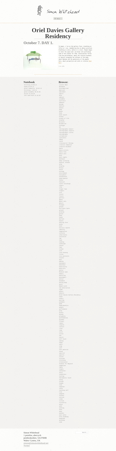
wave (60, 411)
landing (61, 242)
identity (62, 229)
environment (63, 173)
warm (60, 409)
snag (60, 346)
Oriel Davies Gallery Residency (69, 295)
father (61, 180)
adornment (62, 92)
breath (61, 116)
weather (61, 413)
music (61, 284)
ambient (61, 97)
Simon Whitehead (64, 12)
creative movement (65, 146)
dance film (62, 152)
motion (61, 279)
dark (60, 155)
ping (60, 310)
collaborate (63, 136)
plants (61, 312)
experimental (63, 178)
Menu (58, 18)
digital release (64, 162)
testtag (61, 376)
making (61, 261)
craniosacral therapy (66, 143)
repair (61, 323)
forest (61, 194)
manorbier (62, 265)
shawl (61, 342)
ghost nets (62, 201)
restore (61, 326)
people (61, 307)
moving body (63, 282)
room (60, 330)
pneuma (61, 314)
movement (62, 280)
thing (61, 379)
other (61, 296)
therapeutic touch (65, 377)
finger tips (63, 189)
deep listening (64, 160)
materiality (63, 266)
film (60, 187)
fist (60, 192)
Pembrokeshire (63, 305)
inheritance (63, 235)
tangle (61, 369)
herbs (61, 224)
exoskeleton (63, 176)
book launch (63, 115)
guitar (61, 213)
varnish (61, 397)
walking (61, 408)
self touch (62, 339)
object (61, 291)
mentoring (62, 275)
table (61, 367)
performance (63, 309)
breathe (61, 120)
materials (62, 268)
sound (61, 351)
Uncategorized (63, 88)
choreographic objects (66, 130)
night (61, 289)
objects (61, 293)
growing (61, 212)
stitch (61, 356)
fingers (61, 190)
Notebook (62, 86)
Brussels (62, 122)
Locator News (63, 84)
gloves (61, 206)
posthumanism (63, 317)
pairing (61, 300)
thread (61, 381)
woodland (62, 418)
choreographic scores (66, 132)
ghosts (61, 203)
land (60, 240)
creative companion (65, 144)
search (61, 337)
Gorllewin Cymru (64, 208)
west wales (62, 415)
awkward (61, 102)
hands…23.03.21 (29, 86)
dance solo (62, 153)
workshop (62, 420)
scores (61, 333)
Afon (60, 95)
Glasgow (61, 204)
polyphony (62, 316)
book (60, 113)
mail (60, 259)
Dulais (61, 167)
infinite (62, 233)
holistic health (64, 227)
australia (62, 100)
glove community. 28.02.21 (33, 88)
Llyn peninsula (64, 256)
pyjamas (61, 319)
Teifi (61, 372)
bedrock (61, 106)
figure (61, 185)
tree (60, 392)
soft (60, 348)
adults (61, 93)
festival (62, 182)
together (62, 386)
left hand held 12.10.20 (32, 95)
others (61, 298)
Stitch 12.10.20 (29, 93)
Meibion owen (63, 272)
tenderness (62, 374)
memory (61, 273)
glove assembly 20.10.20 (32, 92)
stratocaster (63, 362)
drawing (61, 166)
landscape (62, 243)
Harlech (61, 219)
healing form (63, 222)
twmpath (61, 393)
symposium (62, 365)
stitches (62, 358)
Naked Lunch (63, 286)
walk (60, 406)
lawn (60, 247)
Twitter (27, 445)
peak (60, 303)
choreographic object (66, 129)
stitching (62, 360)
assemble (62, 99)
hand (60, 215)
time (60, 385)
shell (61, 344)
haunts (61, 220)
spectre (61, 355)
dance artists (63, 150)
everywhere (62, 175)
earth (61, 169)
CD (60, 127)
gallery (61, 197)
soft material (63, 349)
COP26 (61, 139)
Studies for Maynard (66, 363)
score (61, 332)
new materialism (64, 288)
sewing (61, 340)
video (61, 399)
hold (60, 226)
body (60, 109)
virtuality (62, 402)
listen (61, 254)
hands (61, 217)
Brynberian (62, 123)
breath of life (64, 118)
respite (61, 325)
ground (61, 210)
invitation (62, 236)
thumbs (61, 383)
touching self (63, 390)
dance (61, 148)
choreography (63, 134)
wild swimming (63, 416)
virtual (61, 400)
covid (61, 141)
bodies (61, 107)
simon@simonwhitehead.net (36, 443)
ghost (61, 199)
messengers (62, 277)
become (61, 104)
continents (62, 137)
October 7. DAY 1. (38, 43)
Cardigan (62, 125)
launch (61, 245)
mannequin (62, 263)
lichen (61, 249)
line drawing (63, 252)
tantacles (62, 370)
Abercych (62, 90)
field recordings (65, 183)
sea (60, 335)
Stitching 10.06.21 (30, 84)
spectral (62, 353)
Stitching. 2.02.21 (30, 90)
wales (61, 404)
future (61, 196)
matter (61, 270)
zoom (60, 422)
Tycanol (61, 395)
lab (60, 238)
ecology (61, 171)
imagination (63, 231)
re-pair (61, 321)
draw (60, 164)
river (61, 328)
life (60, 250)
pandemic (62, 302)
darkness (62, 159)
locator (61, 257)
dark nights (63, 157)
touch (61, 388)
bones (61, 111)
